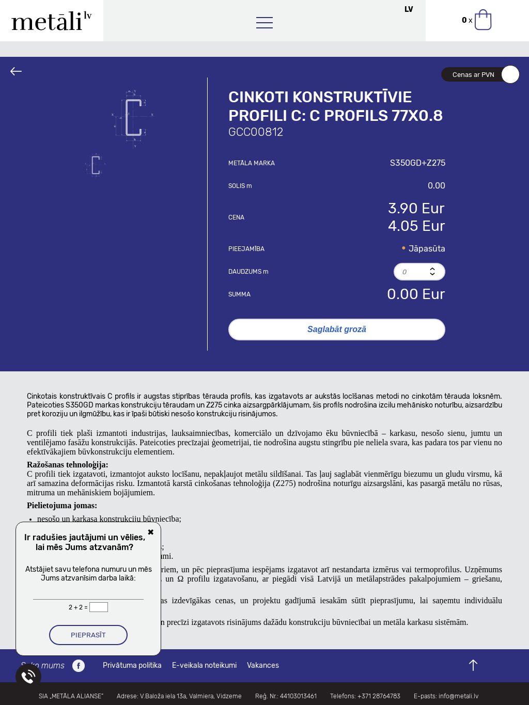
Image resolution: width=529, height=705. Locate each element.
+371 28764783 (378, 696)
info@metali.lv (458, 696)
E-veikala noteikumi (204, 665)
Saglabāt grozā (336, 329)
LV (408, 9)
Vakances (263, 665)
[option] (135, 119)
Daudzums (248, 271)
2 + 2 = (79, 607)
